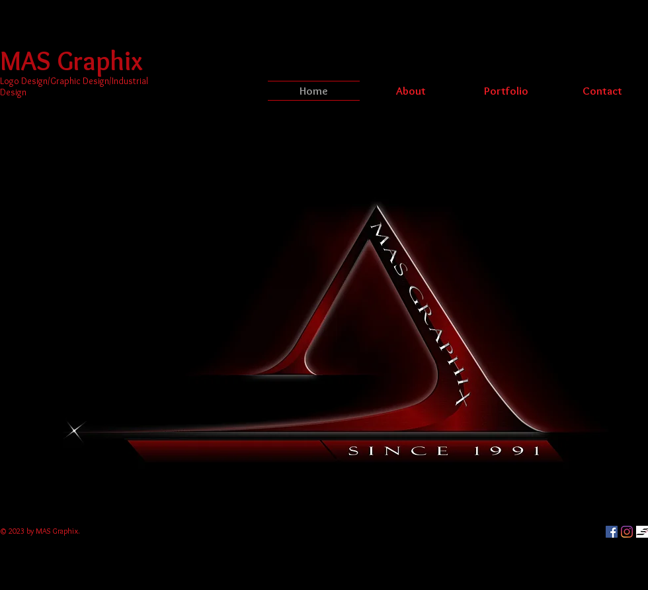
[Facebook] (612, 532)
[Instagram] (627, 532)
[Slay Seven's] (642, 532)
